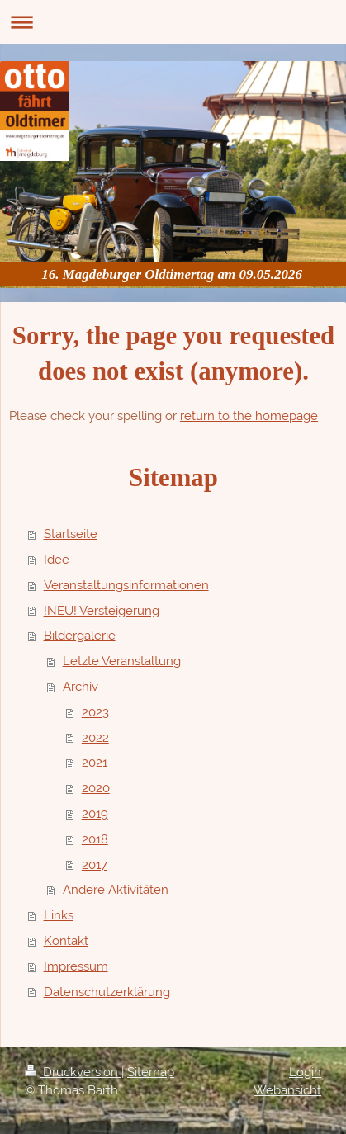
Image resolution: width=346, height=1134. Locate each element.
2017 (94, 865)
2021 (94, 762)
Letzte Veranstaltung (122, 661)
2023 (95, 712)
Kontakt (66, 940)
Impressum (76, 966)
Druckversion (73, 1072)
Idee (56, 559)
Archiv (80, 686)
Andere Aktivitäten (115, 889)
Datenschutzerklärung (107, 992)
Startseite (70, 534)
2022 (95, 737)
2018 (95, 839)
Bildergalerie (80, 635)
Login (305, 1072)
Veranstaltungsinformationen (126, 585)
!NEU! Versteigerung (101, 610)
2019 (95, 813)
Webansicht (287, 1090)
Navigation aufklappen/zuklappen (173, 22)
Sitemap (150, 1072)
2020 (96, 788)
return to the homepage (249, 416)
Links (58, 915)
